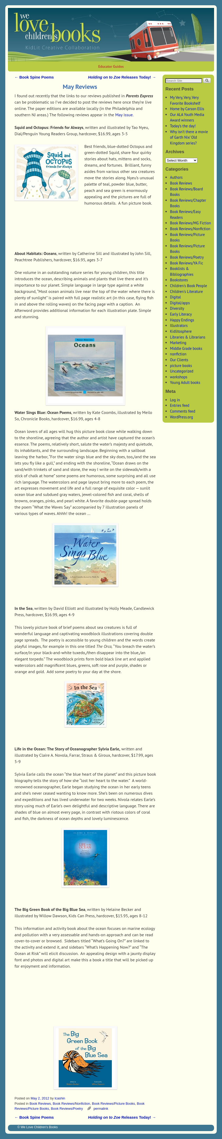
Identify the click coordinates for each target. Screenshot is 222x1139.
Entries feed (179, 405)
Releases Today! (122, 77)
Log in (175, 399)
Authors (176, 177)
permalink (101, 1109)
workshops (178, 376)
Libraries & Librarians (187, 337)
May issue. (124, 114)
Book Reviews (40, 1104)
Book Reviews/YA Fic (186, 263)
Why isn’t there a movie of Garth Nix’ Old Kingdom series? (189, 137)
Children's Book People (188, 285)
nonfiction (178, 353)
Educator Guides (111, 66)
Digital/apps (180, 302)
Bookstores (179, 279)
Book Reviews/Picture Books (113, 1104)
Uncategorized (181, 371)
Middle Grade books (186, 348)
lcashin (60, 1098)
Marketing (178, 342)
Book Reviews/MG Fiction (190, 222)
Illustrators (179, 325)
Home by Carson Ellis (187, 108)
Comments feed (182, 411)
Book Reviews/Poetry (67, 1109)
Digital (175, 297)
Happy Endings (182, 319)
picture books (181, 365)
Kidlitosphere (181, 331)
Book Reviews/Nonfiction (71, 1104)
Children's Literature (186, 291)
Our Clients (179, 359)
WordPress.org (181, 416)
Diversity (177, 308)
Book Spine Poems (34, 77)
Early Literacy (181, 314)
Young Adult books (185, 382)
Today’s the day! (183, 125)
